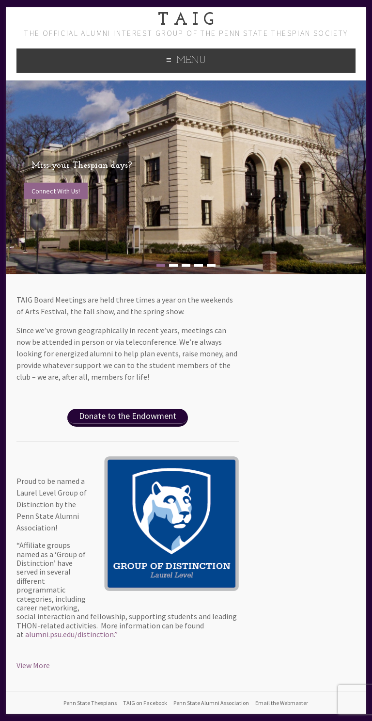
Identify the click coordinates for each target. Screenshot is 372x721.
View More (33, 665)
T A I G (186, 20)
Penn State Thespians (90, 702)
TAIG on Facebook (145, 702)
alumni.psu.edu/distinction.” (71, 634)
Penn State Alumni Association (211, 702)
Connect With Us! (55, 190)
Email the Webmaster (281, 702)
